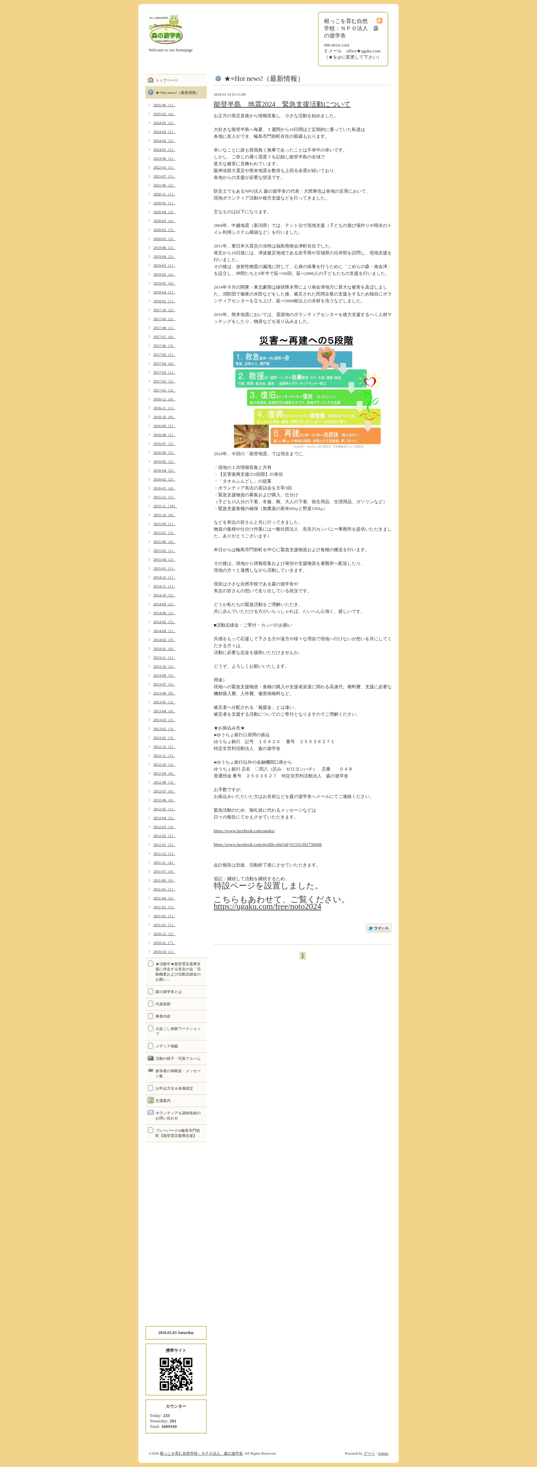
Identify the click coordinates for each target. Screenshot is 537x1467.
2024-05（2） (164, 123)
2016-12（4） (164, 399)
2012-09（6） (164, 773)
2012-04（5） (164, 818)
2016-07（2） (164, 443)
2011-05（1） (164, 889)
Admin (383, 1453)
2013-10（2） (164, 666)
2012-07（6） (164, 791)
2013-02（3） (164, 729)
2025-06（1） (164, 105)
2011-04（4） (164, 898)
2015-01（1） (164, 568)
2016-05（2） (164, 461)
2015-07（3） (164, 533)
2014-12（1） (164, 577)
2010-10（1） (164, 951)
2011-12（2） (164, 853)
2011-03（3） (164, 907)
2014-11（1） (164, 586)
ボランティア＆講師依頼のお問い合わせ (178, 1115)
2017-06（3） (164, 345)
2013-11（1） (164, 657)
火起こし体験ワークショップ (178, 1031)
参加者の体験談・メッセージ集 (178, 1073)
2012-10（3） (164, 764)
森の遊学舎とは (168, 992)
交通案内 (163, 1101)
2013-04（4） (164, 711)
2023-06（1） (164, 158)
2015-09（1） (164, 524)
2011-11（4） (164, 862)
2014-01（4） (164, 648)
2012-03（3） (164, 827)
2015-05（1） (164, 550)
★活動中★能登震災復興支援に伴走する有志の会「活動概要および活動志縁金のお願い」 (178, 971)
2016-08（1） (164, 435)
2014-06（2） (164, 613)
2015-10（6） (164, 515)
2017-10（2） (164, 310)
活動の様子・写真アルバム (178, 1058)
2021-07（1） (164, 176)
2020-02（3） (164, 230)
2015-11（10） (165, 506)
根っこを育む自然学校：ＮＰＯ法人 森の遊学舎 (201, 1453)
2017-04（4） (164, 363)
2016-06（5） (164, 452)
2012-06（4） (164, 800)
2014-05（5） (164, 622)
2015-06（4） (164, 541)
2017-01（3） (164, 390)
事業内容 (163, 1016)
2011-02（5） (164, 916)
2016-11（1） (164, 408)
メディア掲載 (166, 1046)
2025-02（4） (164, 114)
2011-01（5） (164, 925)
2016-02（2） (164, 479)
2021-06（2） (164, 185)
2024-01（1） (164, 149)
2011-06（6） (164, 880)
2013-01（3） (164, 738)
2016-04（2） (164, 470)
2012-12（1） (164, 746)
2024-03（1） (164, 132)
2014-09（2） (164, 604)
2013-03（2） (164, 720)
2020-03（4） (164, 221)
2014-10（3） (164, 595)
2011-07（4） (164, 871)
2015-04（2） (164, 559)
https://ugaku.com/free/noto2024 (267, 906)
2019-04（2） (164, 256)
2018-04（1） (164, 292)
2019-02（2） (164, 274)
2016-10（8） (164, 417)
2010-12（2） (164, 934)
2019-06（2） (164, 247)
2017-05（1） (164, 354)
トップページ (166, 80)
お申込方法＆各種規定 (174, 1088)
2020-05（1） (164, 203)
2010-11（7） (164, 943)
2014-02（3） (164, 640)
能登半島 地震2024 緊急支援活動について (282, 104)
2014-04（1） (164, 631)
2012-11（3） (164, 755)
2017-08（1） (164, 328)
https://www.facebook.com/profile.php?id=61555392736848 (268, 844)
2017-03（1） (164, 372)
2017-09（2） (164, 319)
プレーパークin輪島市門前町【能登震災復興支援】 (177, 1133)
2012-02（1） (164, 836)
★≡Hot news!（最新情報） (177, 92)
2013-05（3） (164, 702)
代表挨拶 (163, 1004)
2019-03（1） (164, 265)
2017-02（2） (164, 381)
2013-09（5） (164, 675)
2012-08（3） (164, 782)
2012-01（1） (164, 844)
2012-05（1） (164, 809)
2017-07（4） (164, 337)
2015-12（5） (164, 497)
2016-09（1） (164, 426)
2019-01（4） (164, 283)
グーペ (369, 1453)
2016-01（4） (164, 488)
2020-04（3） (164, 212)
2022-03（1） (164, 167)
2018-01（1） (164, 301)
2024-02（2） (164, 140)
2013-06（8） (164, 693)
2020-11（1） (164, 194)
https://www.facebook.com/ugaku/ (244, 830)
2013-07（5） (164, 684)
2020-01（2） (164, 239)
